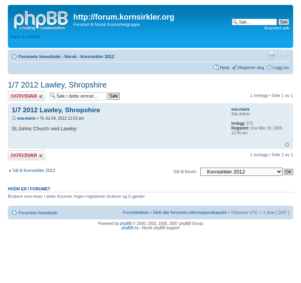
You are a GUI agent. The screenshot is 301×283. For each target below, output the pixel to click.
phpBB (126, 223)
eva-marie (26, 118)
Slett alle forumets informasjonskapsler (190, 212)
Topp (287, 144)
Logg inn (281, 67)
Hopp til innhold (25, 36)
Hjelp (225, 67)
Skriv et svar (26, 96)
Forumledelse (136, 212)
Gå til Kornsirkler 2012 (34, 170)
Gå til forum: (185, 171)
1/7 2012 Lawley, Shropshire (57, 84)
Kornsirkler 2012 (97, 56)
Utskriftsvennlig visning (271, 54)
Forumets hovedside (39, 56)
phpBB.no (130, 228)
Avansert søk (276, 28)
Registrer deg (251, 67)
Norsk (70, 56)
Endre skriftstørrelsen (283, 54)
